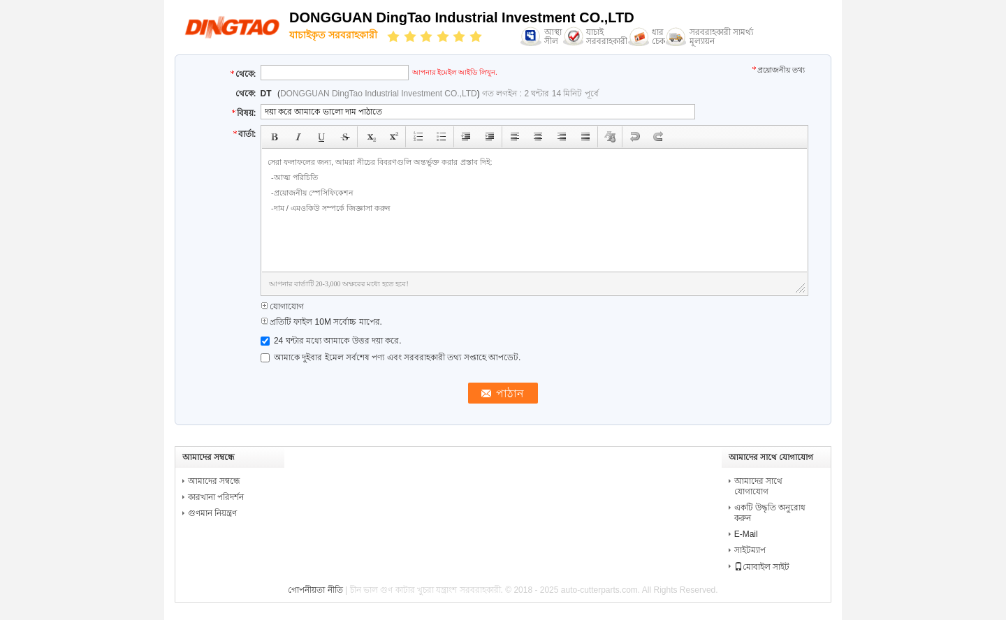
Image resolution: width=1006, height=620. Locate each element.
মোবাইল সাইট (761, 567)
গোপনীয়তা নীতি (315, 590)
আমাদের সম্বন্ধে (214, 481)
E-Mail (746, 534)
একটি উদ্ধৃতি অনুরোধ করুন (770, 513)
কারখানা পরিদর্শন (216, 497)
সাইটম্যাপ (750, 550)
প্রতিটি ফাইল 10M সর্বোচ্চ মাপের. (321, 322)
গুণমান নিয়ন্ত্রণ (212, 513)
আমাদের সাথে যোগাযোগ (758, 486)
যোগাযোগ (282, 306)
